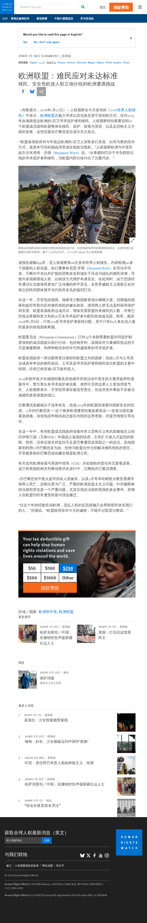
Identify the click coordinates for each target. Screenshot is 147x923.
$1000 (50, 577)
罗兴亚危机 (89, 18)
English (33, 62)
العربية (42, 62)
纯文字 (60, 865)
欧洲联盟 (47, 116)
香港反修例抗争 (22, 18)
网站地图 (47, 865)
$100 (50, 568)
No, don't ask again (47, 42)
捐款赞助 (121, 7)
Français (61, 62)
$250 (68, 568)
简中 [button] (103, 7)
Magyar (91, 62)
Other (68, 577)
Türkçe (126, 62)
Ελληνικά (81, 62)
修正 (8, 865)
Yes (25, 42)
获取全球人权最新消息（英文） (37, 832)
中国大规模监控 (65, 18)
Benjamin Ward (66, 153)
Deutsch (71, 62)
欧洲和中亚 (48, 611)
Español (117, 62)
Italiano (100, 62)
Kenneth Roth (98, 268)
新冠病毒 (44, 18)
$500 (32, 577)
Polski (109, 62)
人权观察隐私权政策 (27, 865)
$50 (32, 568)
